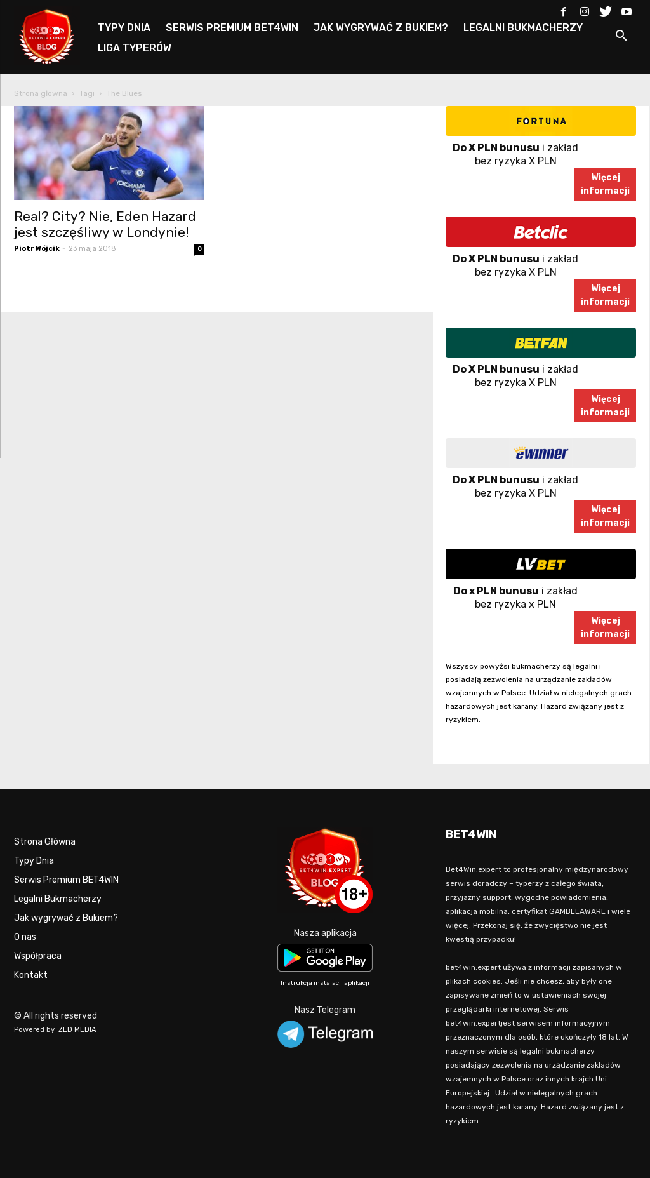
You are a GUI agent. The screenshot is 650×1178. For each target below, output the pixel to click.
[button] (621, 37)
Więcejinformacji (605, 184)
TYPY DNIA (124, 28)
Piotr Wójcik (37, 248)
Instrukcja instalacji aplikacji (325, 983)
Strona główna (40, 93)
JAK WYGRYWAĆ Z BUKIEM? (381, 28)
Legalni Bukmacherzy (58, 899)
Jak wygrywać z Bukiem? (66, 918)
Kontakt (31, 975)
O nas (25, 937)
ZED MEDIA (77, 1030)
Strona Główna (45, 841)
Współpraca (38, 956)
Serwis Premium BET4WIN (66, 879)
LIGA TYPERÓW (134, 48)
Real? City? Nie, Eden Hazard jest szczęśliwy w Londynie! (105, 224)
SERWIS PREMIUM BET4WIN (232, 28)
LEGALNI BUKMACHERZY (523, 28)
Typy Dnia (34, 860)
